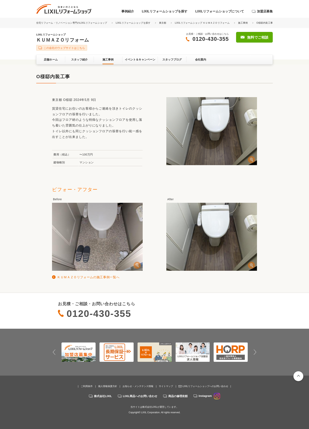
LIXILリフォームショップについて (219, 11)
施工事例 (243, 22)
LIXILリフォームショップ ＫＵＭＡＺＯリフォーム (202, 22)
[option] (78, 352)
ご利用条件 (87, 386)
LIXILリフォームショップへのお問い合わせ (205, 386)
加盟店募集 (265, 11)
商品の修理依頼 (178, 396)
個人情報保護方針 (107, 386)
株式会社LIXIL (103, 396)
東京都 (162, 22)
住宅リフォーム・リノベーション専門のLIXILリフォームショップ (72, 22)
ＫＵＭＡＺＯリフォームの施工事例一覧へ (88, 277)
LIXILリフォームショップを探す (164, 11)
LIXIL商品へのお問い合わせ (140, 396)
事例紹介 (127, 11)
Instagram (209, 395)
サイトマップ (166, 386)
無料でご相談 (257, 37)
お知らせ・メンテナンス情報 (138, 386)
